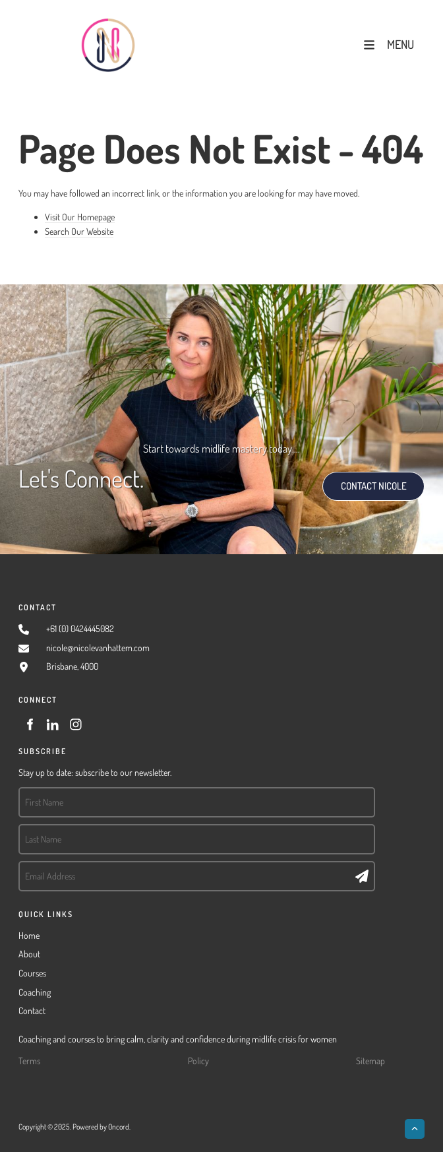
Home (29, 935)
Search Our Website (79, 231)
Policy (198, 1060)
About (29, 953)
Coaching (34, 992)
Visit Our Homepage (80, 216)
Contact (31, 1010)
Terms (29, 1060)
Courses (32, 972)
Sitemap (370, 1060)
